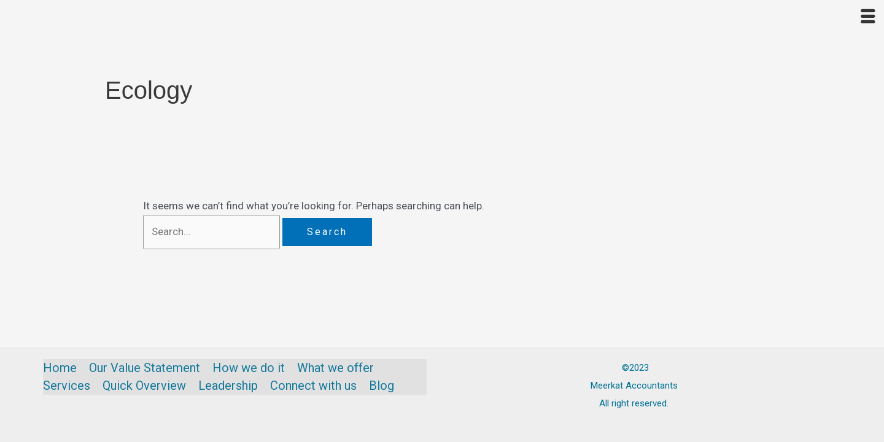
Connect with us (313, 385)
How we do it (248, 367)
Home (60, 367)
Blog (381, 385)
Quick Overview (144, 385)
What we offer (335, 367)
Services (66, 385)
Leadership (228, 385)
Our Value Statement (144, 367)
